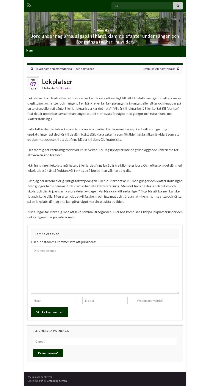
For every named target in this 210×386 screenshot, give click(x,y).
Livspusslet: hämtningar (159, 68)
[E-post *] (105, 341)
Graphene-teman (57, 380)
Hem (29, 50)
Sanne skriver (105, 29)
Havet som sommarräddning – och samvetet (64, 68)
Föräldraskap (63, 88)
